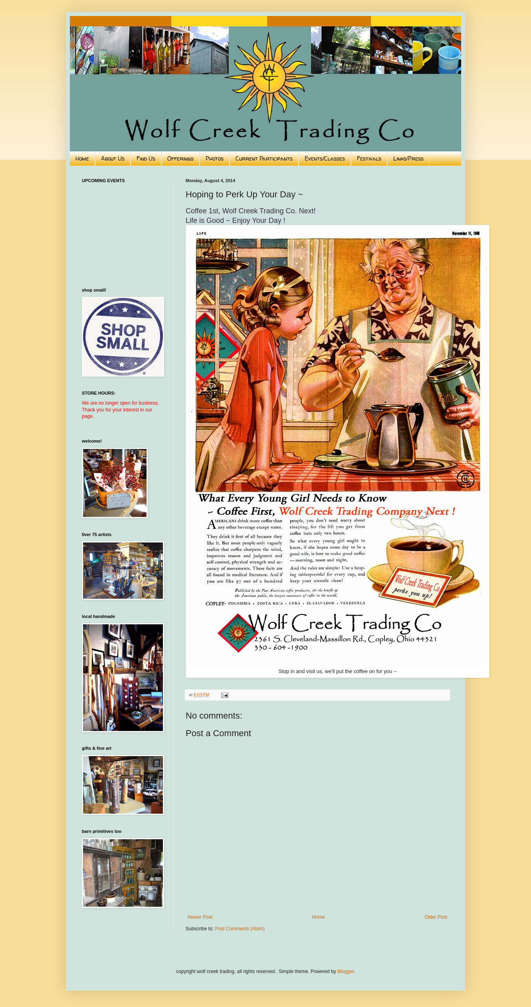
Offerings (180, 158)
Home (82, 158)
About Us (113, 158)
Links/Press (408, 158)
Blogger (345, 971)
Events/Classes (325, 158)
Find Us (146, 158)
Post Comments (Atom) (240, 929)
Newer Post (200, 917)
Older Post (435, 917)
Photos (215, 158)
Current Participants (264, 158)
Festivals (369, 158)
